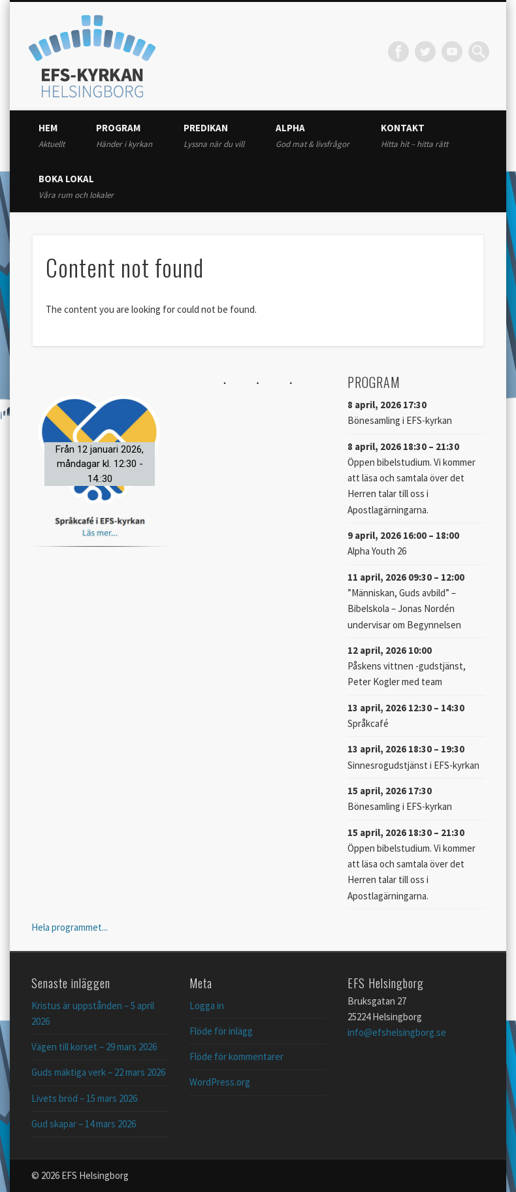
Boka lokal (76, 186)
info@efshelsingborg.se (396, 1032)
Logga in (206, 1005)
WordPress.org (219, 1082)
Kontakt (414, 135)
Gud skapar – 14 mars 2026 (83, 1124)
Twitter (425, 51)
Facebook (398, 51)
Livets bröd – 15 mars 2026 (84, 1098)
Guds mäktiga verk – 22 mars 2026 (98, 1072)
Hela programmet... (69, 927)
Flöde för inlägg (221, 1031)
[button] (100, 464)
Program (124, 135)
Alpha (312, 135)
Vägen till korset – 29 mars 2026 (94, 1046)
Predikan (214, 135)
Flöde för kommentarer (236, 1056)
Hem (52, 135)
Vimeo (452, 51)
